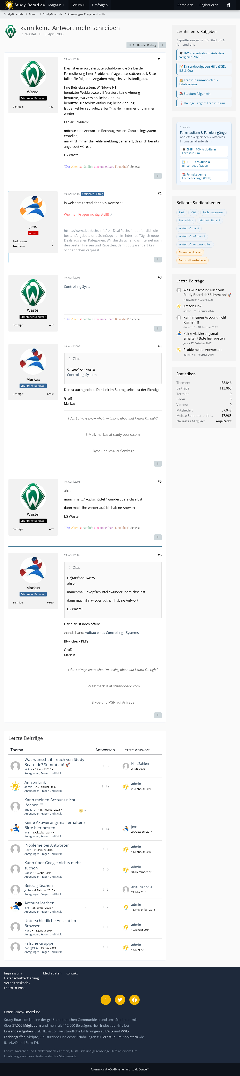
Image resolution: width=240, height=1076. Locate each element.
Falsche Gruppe (38, 943)
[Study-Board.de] (24, 5)
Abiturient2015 (142, 887)
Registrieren (208, 5)
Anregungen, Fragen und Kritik (43, 773)
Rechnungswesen (213, 212)
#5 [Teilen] (160, 481)
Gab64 (28, 873)
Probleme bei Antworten (47, 845)
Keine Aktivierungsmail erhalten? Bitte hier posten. (54, 825)
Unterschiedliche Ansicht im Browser (50, 923)
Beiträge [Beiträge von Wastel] (18, 107)
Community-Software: (120, 1069)
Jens (26, 832)
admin (28, 787)
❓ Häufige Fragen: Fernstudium (202, 103)
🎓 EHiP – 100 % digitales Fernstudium (199, 151)
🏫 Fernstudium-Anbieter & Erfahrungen (198, 82)
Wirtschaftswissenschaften (195, 244)
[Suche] (228, 5)
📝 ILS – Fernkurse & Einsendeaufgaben (196, 164)
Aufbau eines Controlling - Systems (112, 632)
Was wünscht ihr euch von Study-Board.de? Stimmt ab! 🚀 (55, 762)
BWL (181, 212)
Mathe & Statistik (209, 220)
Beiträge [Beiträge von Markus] (18, 394)
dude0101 (30, 809)
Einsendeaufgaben (190, 252)
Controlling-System (79, 286)
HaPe (27, 850)
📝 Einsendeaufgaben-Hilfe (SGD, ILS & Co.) (202, 68)
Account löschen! (40, 903)
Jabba (27, 890)
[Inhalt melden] (158, 176)
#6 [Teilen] (160, 555)
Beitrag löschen (38, 885)
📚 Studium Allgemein (195, 93)
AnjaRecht (224, 421)
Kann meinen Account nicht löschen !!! (49, 802)
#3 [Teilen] (160, 277)
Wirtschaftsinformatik (192, 236)
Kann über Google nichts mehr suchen (52, 865)
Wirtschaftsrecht (189, 228)
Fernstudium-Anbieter (192, 260)
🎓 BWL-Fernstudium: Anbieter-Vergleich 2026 (201, 55)
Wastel (30, 34)
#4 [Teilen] (160, 346)
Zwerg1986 (31, 948)
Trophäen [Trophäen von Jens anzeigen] (19, 246)
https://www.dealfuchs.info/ (85, 230)
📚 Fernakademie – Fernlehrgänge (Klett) (196, 176)
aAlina (28, 769)
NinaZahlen (140, 763)
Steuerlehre (186, 220)
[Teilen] (162, 45)
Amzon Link (35, 782)
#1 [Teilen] (160, 59)
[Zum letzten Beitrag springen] (126, 766)
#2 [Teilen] (160, 193)
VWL (193, 212)
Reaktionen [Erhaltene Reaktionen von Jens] (20, 241)
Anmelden (185, 5)
